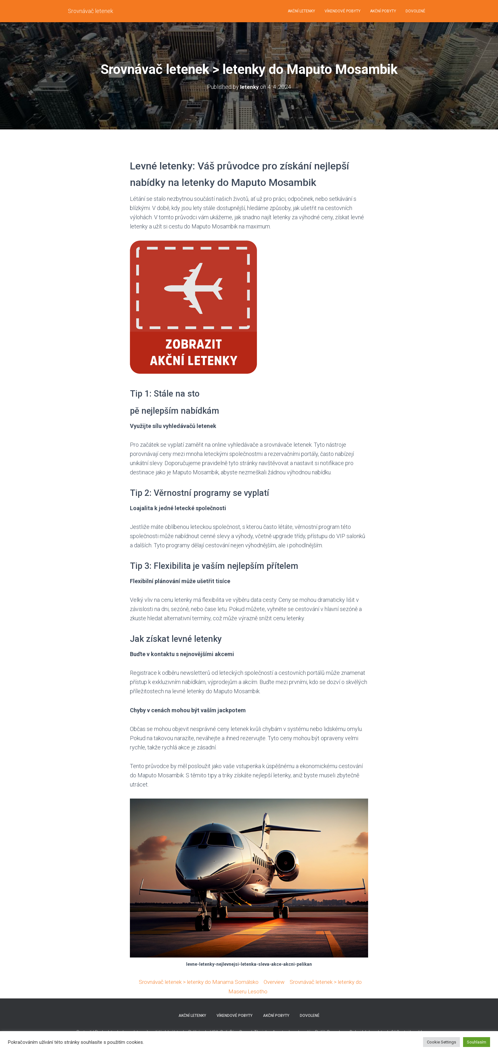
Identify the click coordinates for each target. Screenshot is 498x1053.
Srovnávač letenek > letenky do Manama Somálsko (196, 981)
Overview (274, 981)
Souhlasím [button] (476, 1042)
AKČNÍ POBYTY (383, 11)
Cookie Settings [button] (441, 1042)
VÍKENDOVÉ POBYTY (342, 11)
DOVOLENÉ (415, 11)
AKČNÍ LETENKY (301, 11)
